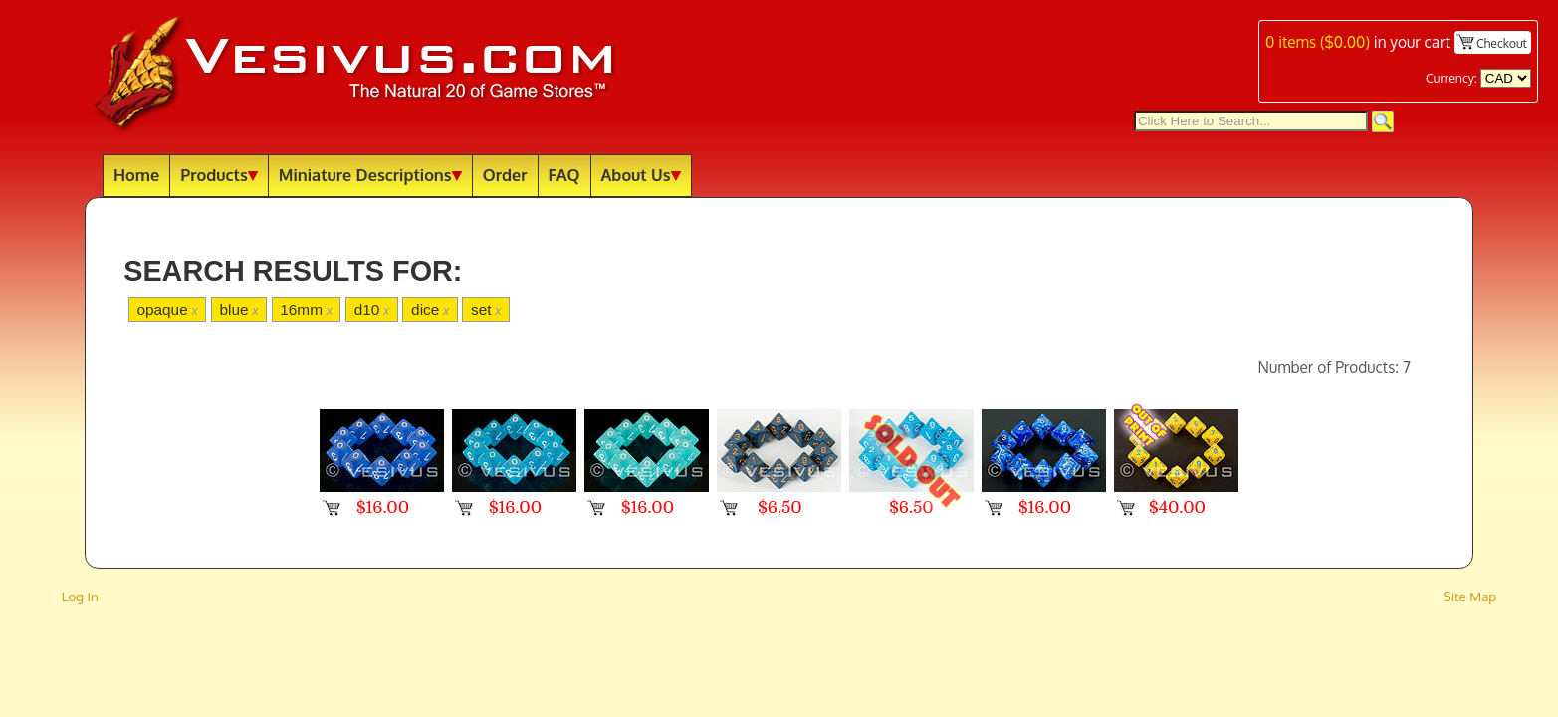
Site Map (1470, 596)
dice (430, 309)
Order (505, 174)
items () (1317, 42)
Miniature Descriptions (370, 174)
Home (136, 174)
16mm (306, 309)
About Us (641, 174)
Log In (80, 596)
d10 (371, 309)
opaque (166, 309)
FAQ (564, 174)
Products (219, 174)
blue (238, 309)
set (486, 309)
